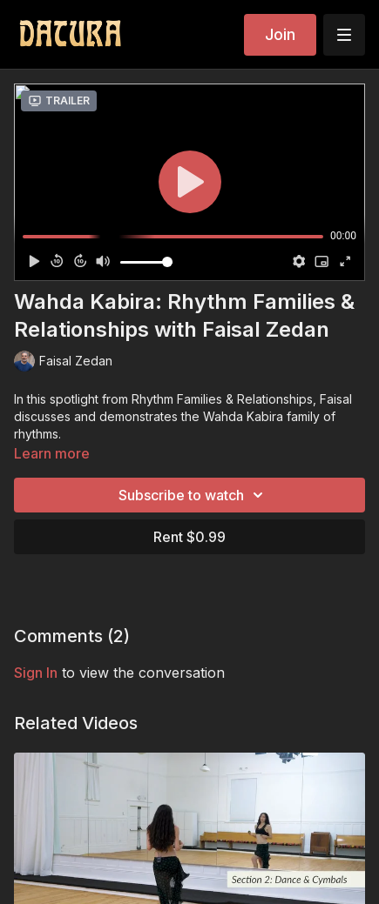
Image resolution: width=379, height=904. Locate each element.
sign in (36, 672)
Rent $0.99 (189, 537)
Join (280, 34)
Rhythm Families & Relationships (222, 399)
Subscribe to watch (193, 495)
